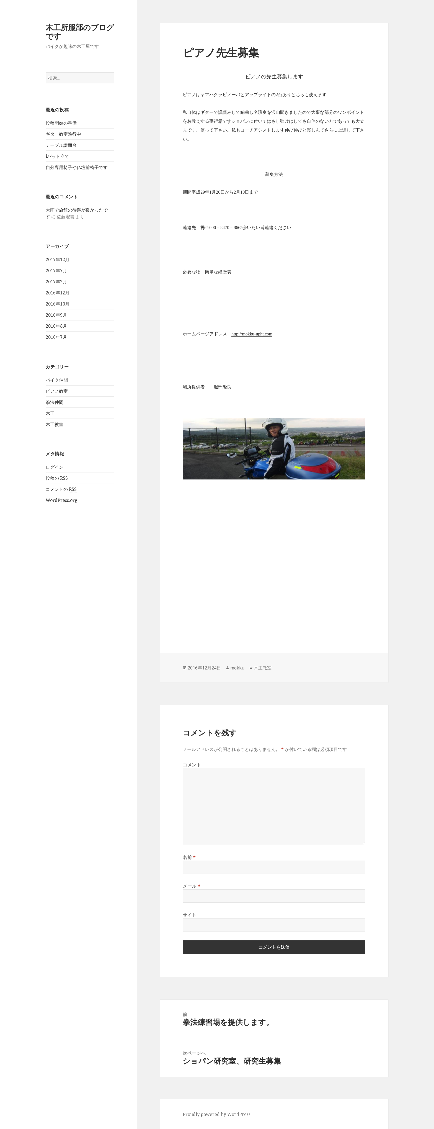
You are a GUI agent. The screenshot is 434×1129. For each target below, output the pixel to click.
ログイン (54, 467)
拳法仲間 (54, 402)
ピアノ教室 (57, 391)
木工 (50, 413)
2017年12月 (57, 259)
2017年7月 (56, 271)
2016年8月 (56, 326)
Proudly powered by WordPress (216, 1114)
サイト (190, 915)
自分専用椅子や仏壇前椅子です (77, 167)
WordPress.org (62, 500)
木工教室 (54, 424)
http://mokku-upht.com (251, 334)
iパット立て (57, 156)
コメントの (61, 489)
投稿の (57, 478)
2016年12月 (57, 293)
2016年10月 (57, 304)
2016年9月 (56, 315)
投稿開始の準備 (61, 123)
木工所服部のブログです (80, 31)
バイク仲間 (57, 380)
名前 (189, 857)
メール (191, 886)
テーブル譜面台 (61, 145)
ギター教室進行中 (63, 134)
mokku (237, 668)
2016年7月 (56, 337)
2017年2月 (56, 282)
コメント (192, 765)
